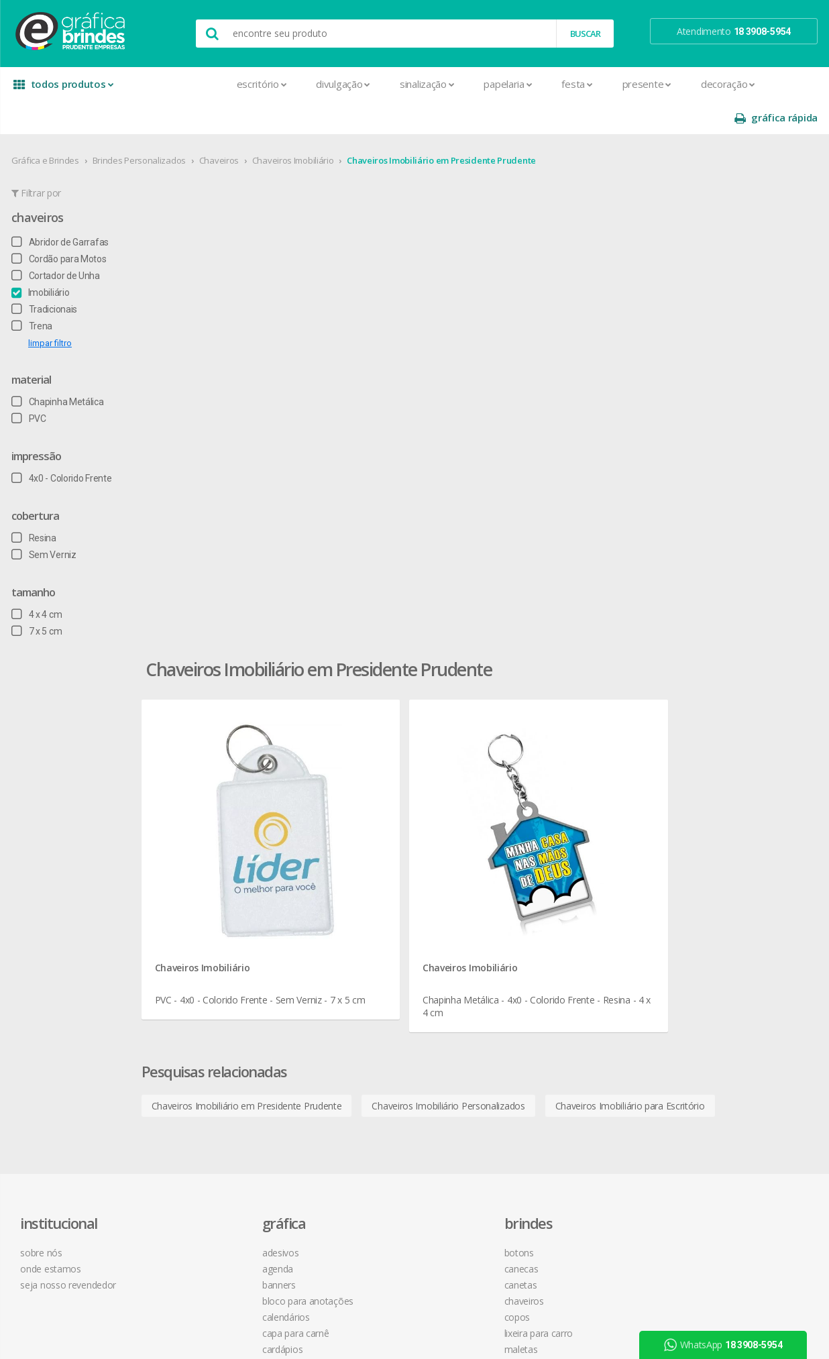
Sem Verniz (44, 521)
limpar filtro (50, 310)
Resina (34, 504)
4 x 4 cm (37, 581)
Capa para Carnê (220, 854)
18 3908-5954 (545, 911)
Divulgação (248, 84)
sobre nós (47, 773)
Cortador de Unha (56, 242)
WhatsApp (728, 1345)
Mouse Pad (371, 886)
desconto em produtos (718, 897)
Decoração (632, 84)
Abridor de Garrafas (60, 208)
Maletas (365, 870)
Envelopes (208, 950)
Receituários (211, 1111)
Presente (551, 84)
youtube (696, 807)
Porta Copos (373, 902)
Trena (32, 292)
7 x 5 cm (37, 597)
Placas (200, 1079)
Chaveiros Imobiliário (294, 127)
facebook (697, 773)
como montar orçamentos (564, 838)
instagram (698, 790)
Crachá (201, 934)
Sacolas (203, 1144)
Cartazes (205, 902)
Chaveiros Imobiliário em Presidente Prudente (442, 127)
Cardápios (207, 870)
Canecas (365, 789)
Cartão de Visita (218, 886)
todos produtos (60, 89)
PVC (29, 385)
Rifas (196, 1128)
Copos (361, 838)
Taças (359, 967)
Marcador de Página (229, 1015)
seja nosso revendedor (74, 806)
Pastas (201, 1063)
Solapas (203, 1176)
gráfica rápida (775, 84)
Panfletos (206, 1031)
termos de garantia (549, 789)
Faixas (199, 967)
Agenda (202, 789)
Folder (199, 983)
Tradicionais (45, 275)
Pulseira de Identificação (237, 1095)
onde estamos (56, 789)
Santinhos (207, 1160)
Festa (481, 84)
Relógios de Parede (387, 934)
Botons (363, 773)
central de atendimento (557, 773)
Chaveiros (219, 127)
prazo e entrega (542, 806)
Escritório (166, 84)
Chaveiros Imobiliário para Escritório (702, 535)
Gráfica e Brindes (46, 127)
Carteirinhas (211, 918)
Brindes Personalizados (139, 127)
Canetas (364, 806)
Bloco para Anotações (232, 822)
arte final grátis (701, 881)
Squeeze (365, 950)
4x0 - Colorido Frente (62, 444)
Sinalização (331, 84)
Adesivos (205, 773)
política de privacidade (554, 822)
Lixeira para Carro (382, 854)
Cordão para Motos (59, 225)
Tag (194, 1192)
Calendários (211, 838)
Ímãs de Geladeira (223, 999)
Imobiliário (41, 259)
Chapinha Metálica (58, 368)
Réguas (362, 918)
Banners (204, 806)
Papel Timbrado (218, 1047)
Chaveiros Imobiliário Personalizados (520, 535)
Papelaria (412, 84)
